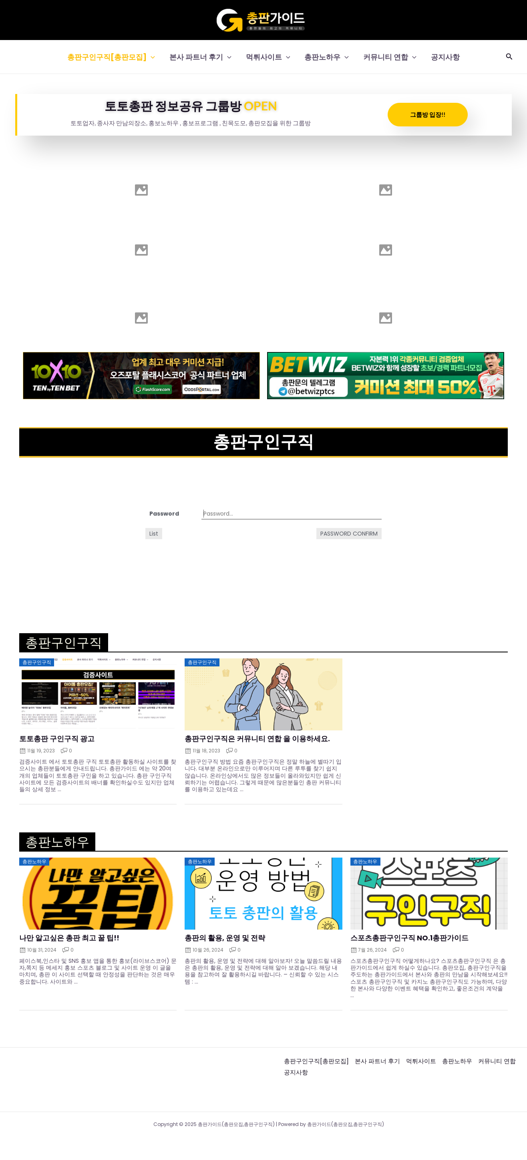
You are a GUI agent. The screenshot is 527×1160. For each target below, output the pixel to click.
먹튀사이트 (268, 57)
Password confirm (349, 534)
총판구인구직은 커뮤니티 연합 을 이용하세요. (257, 739)
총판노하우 (326, 57)
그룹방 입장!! (427, 114)
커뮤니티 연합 (389, 57)
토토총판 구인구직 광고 (57, 739)
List (153, 534)
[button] (509, 57)
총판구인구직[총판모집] (111, 57)
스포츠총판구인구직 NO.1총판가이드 (409, 937)
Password (164, 514)
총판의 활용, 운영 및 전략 (225, 937)
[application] (151, 57)
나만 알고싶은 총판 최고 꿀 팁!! (69, 937)
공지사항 (445, 57)
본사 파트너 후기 (200, 57)
